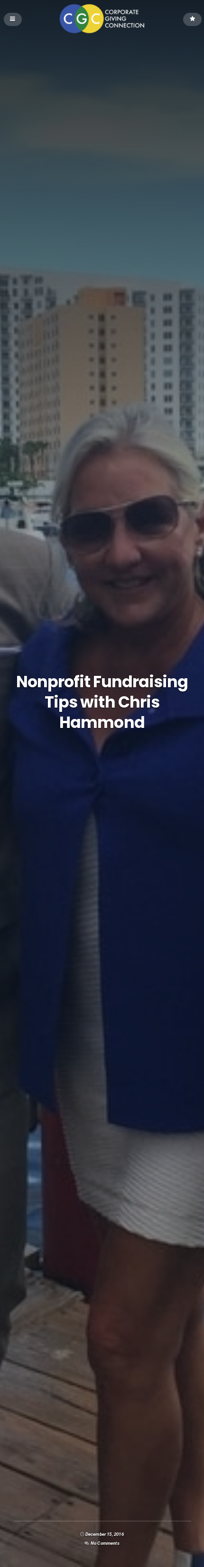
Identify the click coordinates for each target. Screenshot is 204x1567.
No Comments (105, 1543)
